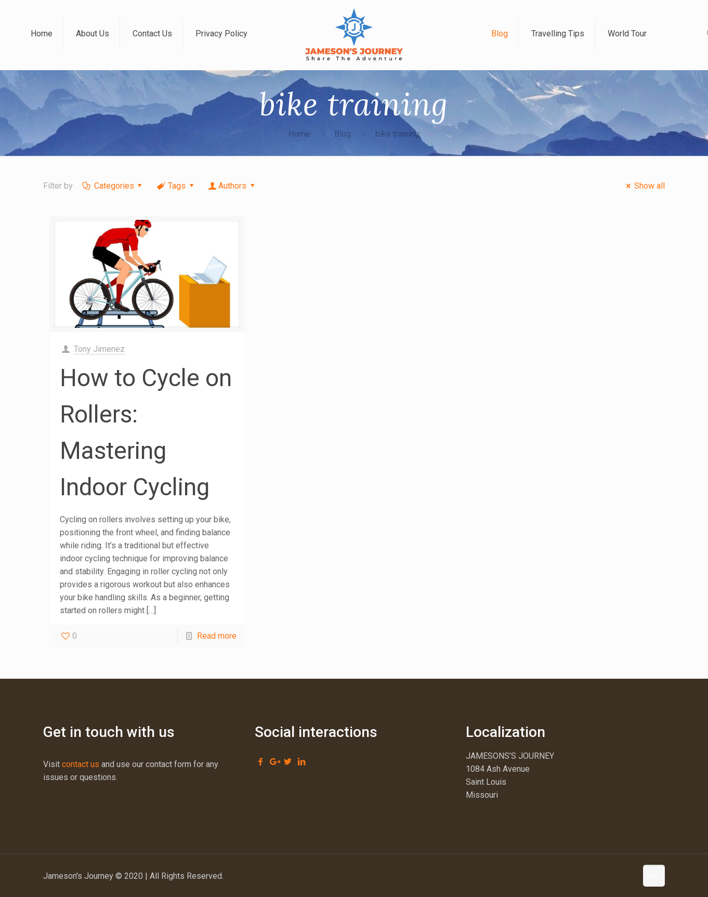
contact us (80, 764)
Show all (643, 186)
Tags (176, 186)
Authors (232, 186)
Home (299, 134)
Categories (113, 186)
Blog (342, 134)
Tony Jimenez (99, 349)
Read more (217, 636)
